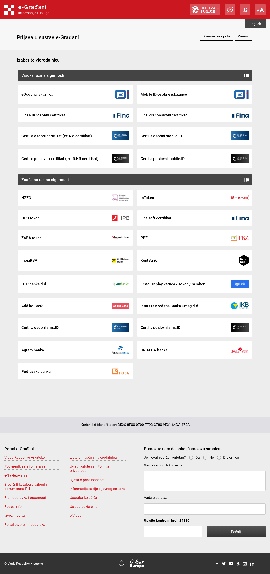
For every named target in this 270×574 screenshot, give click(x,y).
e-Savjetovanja (16, 475)
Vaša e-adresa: (155, 497)
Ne (208, 457)
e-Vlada (76, 515)
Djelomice (228, 457)
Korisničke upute (217, 36)
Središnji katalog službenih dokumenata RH (25, 486)
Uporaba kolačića (83, 497)
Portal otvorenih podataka (24, 524)
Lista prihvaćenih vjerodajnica (93, 457)
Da (194, 457)
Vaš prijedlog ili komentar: (164, 465)
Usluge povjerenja (84, 506)
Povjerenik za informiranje (24, 466)
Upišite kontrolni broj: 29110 (166, 520)
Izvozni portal (15, 515)
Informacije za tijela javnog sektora (97, 489)
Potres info (13, 506)
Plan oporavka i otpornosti (25, 497)
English (255, 24)
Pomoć (243, 36)
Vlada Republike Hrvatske (24, 457)
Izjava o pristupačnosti (87, 480)
